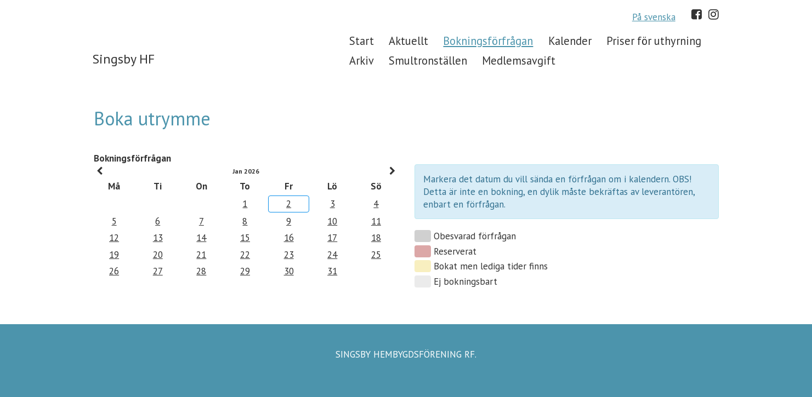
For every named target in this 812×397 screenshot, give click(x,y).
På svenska (653, 17)
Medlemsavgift (518, 60)
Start (361, 40)
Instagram (713, 14)
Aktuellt (408, 40)
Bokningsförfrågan (488, 40)
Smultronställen (428, 60)
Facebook (696, 14)
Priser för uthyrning (653, 40)
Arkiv (361, 60)
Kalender (570, 40)
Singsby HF (124, 58)
